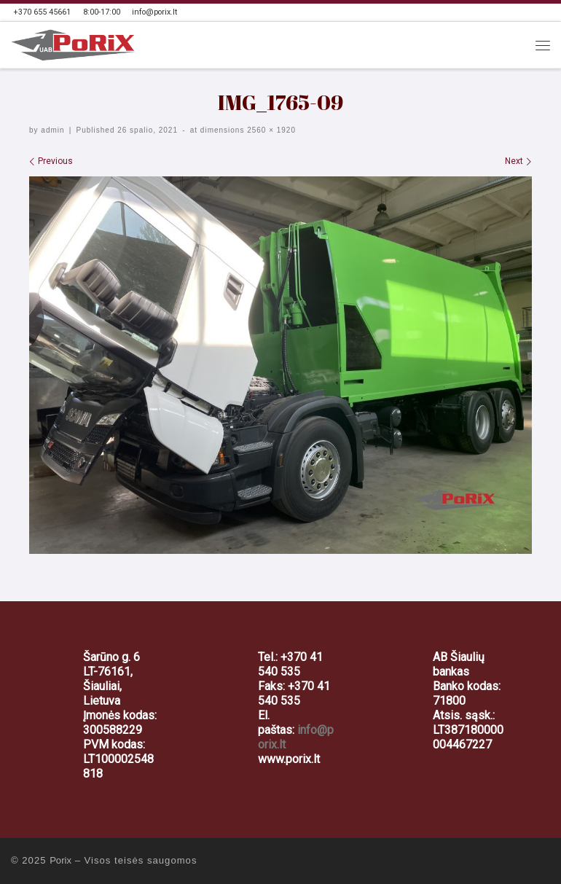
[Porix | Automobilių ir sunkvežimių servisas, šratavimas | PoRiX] (73, 43)
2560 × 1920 (270, 130)
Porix (60, 860)
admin (52, 130)
